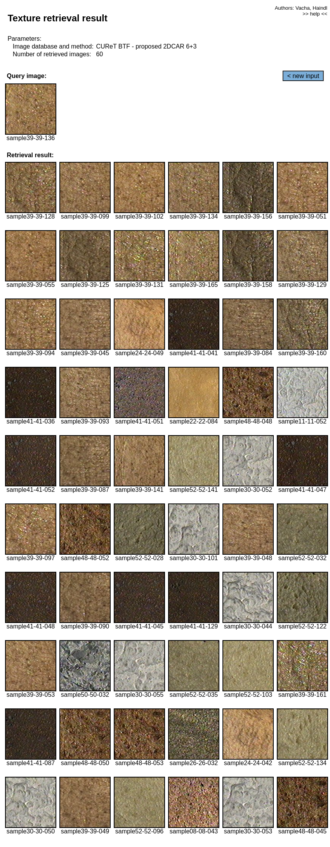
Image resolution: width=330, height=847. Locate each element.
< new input (303, 76)
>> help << (314, 14)
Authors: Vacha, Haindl (301, 8)
